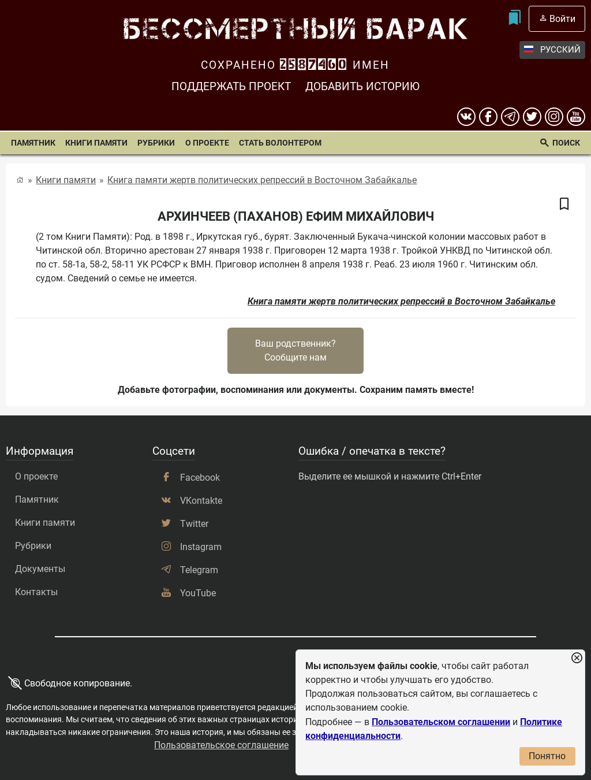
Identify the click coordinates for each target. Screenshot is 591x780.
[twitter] (532, 116)
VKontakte (201, 500)
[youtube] (576, 116)
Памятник (33, 143)
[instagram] (554, 116)
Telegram (199, 569)
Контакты (36, 591)
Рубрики (156, 143)
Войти (562, 18)
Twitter (194, 523)
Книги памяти (96, 143)
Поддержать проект (231, 86)
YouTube (198, 593)
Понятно (547, 756)
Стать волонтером (280, 143)
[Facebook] (488, 116)
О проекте (207, 143)
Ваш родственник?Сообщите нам (295, 350)
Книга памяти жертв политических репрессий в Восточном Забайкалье (262, 179)
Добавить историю (362, 86)
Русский (552, 50)
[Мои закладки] (515, 19)
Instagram (201, 546)
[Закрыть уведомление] (576, 658)
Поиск (566, 143)
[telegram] (510, 116)
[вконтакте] (466, 116)
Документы (40, 568)
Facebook (200, 477)
